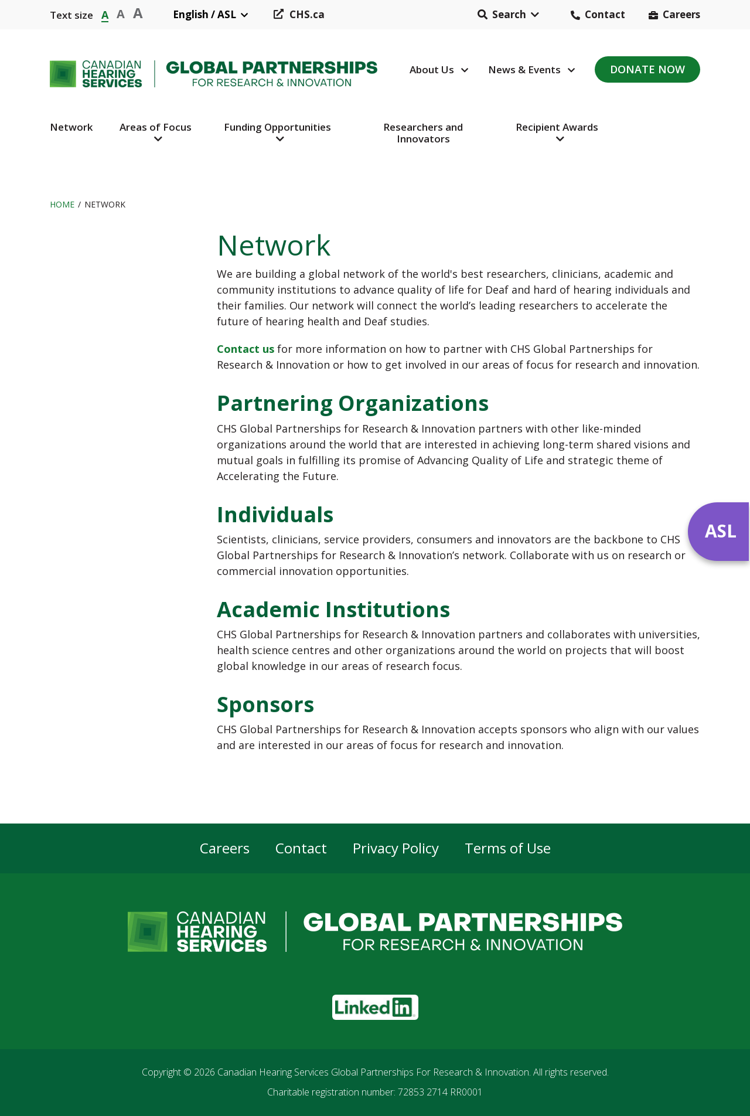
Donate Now (647, 69)
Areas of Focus (156, 127)
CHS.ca (307, 14)
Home (62, 204)
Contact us (245, 349)
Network (71, 127)
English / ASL (204, 14)
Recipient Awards (557, 127)
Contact (605, 14)
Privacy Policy (396, 848)
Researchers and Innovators (423, 132)
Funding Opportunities (277, 127)
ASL (721, 531)
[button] (508, 14)
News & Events (524, 69)
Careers (681, 14)
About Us (432, 69)
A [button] (104, 14)
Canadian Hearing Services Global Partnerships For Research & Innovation (373, 1072)
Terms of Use (508, 848)
